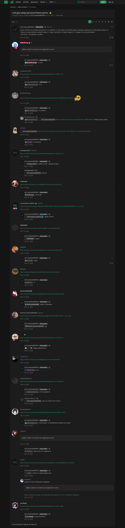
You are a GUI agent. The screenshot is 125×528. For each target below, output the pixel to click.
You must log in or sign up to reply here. (24, 524)
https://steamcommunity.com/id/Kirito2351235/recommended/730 (41, 250)
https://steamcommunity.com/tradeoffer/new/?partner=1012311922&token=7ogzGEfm (51, 495)
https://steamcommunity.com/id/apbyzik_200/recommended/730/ (41, 184)
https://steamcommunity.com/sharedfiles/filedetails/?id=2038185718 (41, 153)
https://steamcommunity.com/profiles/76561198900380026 (75, 119)
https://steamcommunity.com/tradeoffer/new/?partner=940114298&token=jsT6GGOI (47, 98)
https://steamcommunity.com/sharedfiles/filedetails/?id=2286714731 (41, 74)
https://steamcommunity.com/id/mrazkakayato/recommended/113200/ (42, 412)
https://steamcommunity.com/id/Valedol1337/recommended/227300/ (42, 294)
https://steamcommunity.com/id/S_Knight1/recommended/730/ (40, 228)
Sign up (110, 2)
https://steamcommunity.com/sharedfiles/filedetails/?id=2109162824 (41, 381)
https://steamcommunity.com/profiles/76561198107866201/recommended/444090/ (64, 131)
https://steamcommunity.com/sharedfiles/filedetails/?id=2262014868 (41, 506)
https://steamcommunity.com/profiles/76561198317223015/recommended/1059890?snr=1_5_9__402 (52, 206)
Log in (103, 2)
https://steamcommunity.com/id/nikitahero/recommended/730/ (40, 359)
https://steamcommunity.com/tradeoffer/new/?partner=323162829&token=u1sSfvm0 (47, 463)
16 (111, 22)
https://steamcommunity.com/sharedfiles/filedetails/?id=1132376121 (41, 338)
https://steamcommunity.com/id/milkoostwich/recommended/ (39, 272)
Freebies (21, 15)
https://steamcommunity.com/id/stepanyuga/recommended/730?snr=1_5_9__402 (45, 316)
